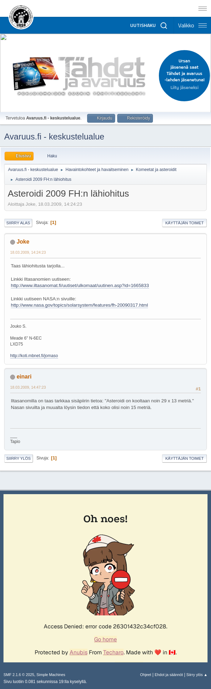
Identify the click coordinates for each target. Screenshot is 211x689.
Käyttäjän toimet (184, 223)
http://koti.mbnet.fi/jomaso (34, 355)
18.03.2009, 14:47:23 (28, 387)
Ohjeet (145, 675)
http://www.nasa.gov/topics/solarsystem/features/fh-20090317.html (79, 305)
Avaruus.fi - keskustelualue (54, 136)
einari (23, 377)
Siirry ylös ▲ (197, 675)
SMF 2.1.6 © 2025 (18, 675)
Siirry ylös (18, 458)
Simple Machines (50, 675)
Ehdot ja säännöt (169, 675)
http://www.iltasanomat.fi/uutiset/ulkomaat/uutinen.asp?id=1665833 (80, 285)
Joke (22, 242)
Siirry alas (18, 223)
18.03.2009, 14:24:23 (28, 252)
